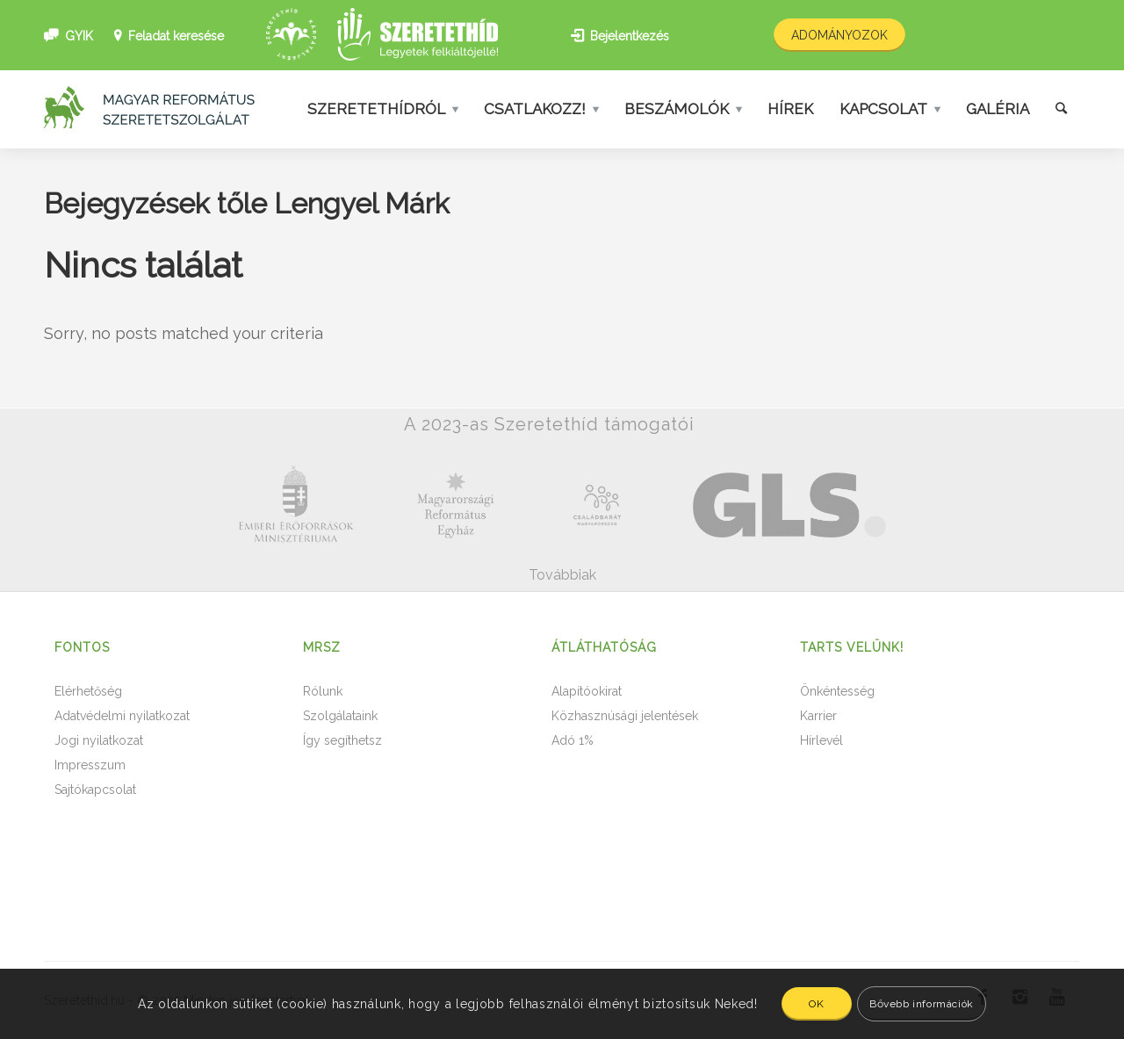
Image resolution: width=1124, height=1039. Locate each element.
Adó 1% (572, 740)
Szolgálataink (340, 716)
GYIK (79, 36)
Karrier (818, 716)
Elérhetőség (88, 691)
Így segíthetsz (342, 740)
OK (816, 1004)
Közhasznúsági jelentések (624, 716)
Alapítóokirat (586, 691)
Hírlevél (821, 740)
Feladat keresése (176, 36)
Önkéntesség (837, 691)
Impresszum (90, 765)
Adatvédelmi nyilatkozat (122, 716)
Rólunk (322, 691)
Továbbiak (562, 574)
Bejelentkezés (629, 36)
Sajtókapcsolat (95, 790)
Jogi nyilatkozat (98, 740)
